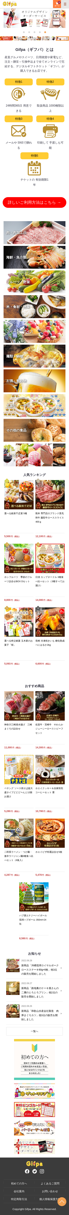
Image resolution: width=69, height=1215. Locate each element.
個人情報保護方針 (50, 1199)
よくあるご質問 (50, 1183)
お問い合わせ (50, 1191)
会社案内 (19, 1191)
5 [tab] (45, 32)
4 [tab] (40, 32)
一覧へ (34, 1031)
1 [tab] (24, 32)
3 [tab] (34, 32)
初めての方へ (19, 1183)
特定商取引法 (19, 1199)
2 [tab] (29, 32)
